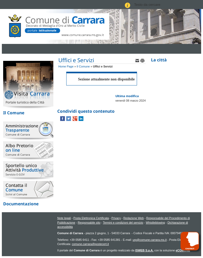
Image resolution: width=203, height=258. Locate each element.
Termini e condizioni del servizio (123, 222)
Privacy (116, 218)
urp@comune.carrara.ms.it (150, 239)
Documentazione (21, 204)
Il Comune (13, 113)
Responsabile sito (89, 222)
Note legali (64, 218)
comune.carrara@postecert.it (90, 244)
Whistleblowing (155, 222)
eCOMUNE (183, 250)
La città (159, 60)
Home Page (65, 66)
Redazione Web (133, 218)
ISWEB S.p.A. (144, 250)
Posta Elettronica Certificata (91, 218)
